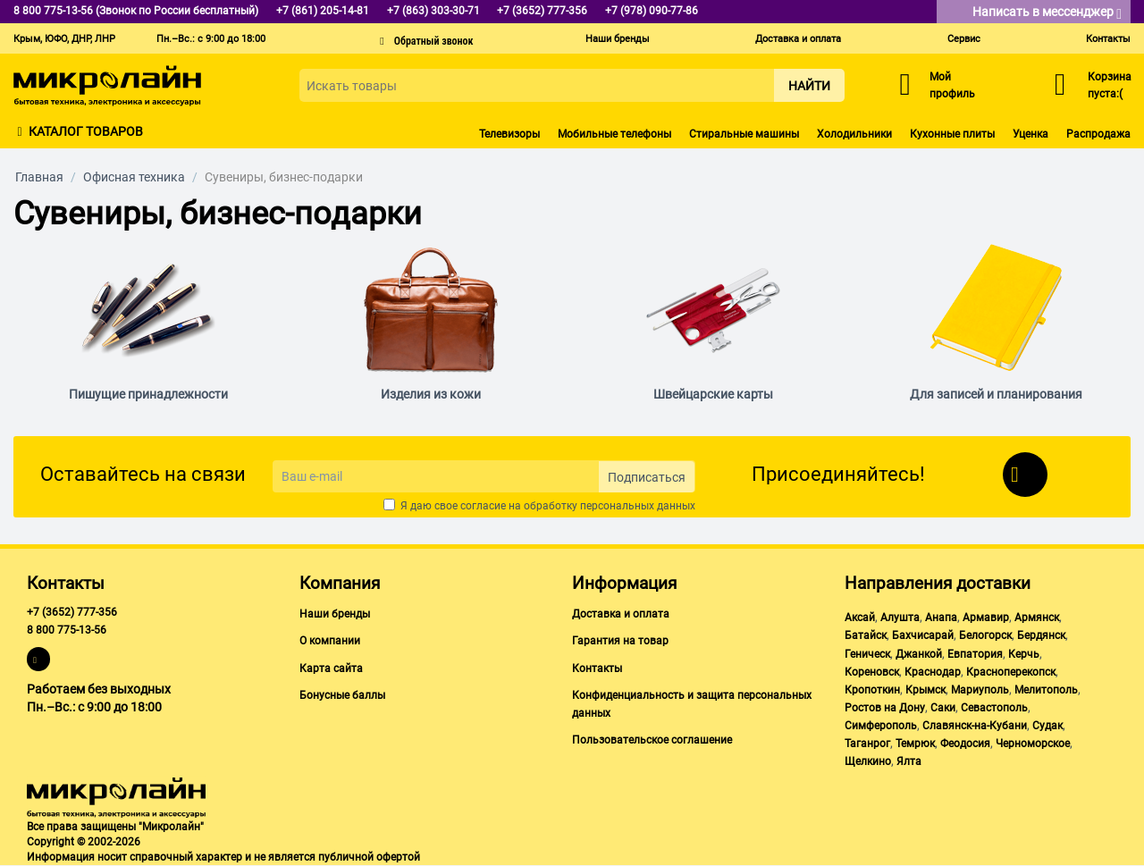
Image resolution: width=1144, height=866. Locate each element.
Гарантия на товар (620, 641)
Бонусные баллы (342, 695)
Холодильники (854, 134)
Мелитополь (1046, 690)
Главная (39, 177)
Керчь (1023, 654)
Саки (942, 708)
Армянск (1036, 617)
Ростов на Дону (885, 708)
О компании (329, 641)
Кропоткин (872, 690)
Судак (1047, 725)
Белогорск (985, 635)
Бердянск (1041, 635)
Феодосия (965, 743)
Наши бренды (617, 39)
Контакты (1108, 39)
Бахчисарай (923, 635)
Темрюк (915, 743)
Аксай (860, 617)
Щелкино (868, 761)
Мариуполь (980, 690)
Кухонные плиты (952, 134)
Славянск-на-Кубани (974, 725)
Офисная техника (134, 177)
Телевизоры (509, 134)
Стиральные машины (744, 134)
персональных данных (637, 506)
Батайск (866, 635)
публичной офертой (369, 857)
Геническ (867, 654)
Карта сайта (331, 668)
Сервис (963, 39)
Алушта (900, 617)
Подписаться (647, 477)
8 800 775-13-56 (66, 630)
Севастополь (994, 708)
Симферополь (881, 725)
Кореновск (872, 672)
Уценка (1030, 134)
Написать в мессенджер (1047, 12)
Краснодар (932, 672)
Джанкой (919, 654)
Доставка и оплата (798, 39)
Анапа (941, 617)
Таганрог (867, 743)
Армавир (986, 617)
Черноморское (1033, 743)
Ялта (908, 761)
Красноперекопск (1011, 672)
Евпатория (975, 654)
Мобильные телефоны (614, 134)
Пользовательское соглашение (652, 740)
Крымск (925, 690)
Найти (809, 86)
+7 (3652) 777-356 (72, 612)
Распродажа (1098, 134)
